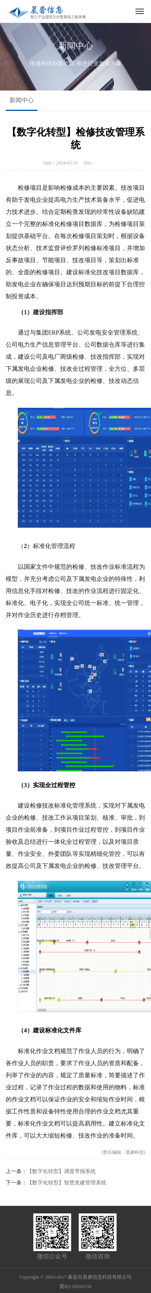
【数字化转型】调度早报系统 (61, 1171)
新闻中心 (21, 100)
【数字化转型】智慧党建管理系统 (66, 1183)
